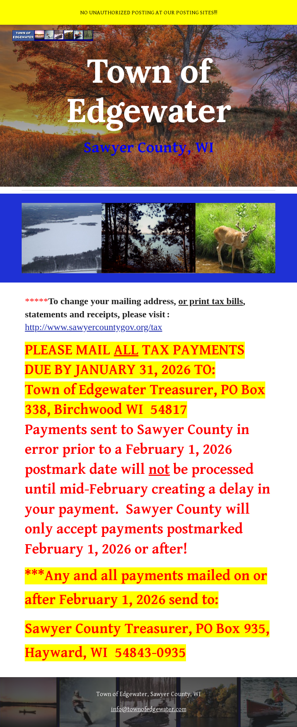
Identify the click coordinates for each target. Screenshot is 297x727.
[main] (148, 105)
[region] (148, 12)
